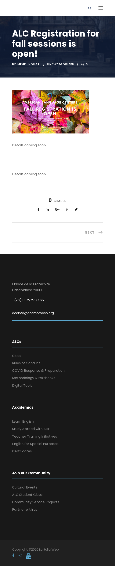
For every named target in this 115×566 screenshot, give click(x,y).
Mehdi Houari (29, 64)
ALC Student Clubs (27, 494)
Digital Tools (22, 385)
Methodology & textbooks (33, 378)
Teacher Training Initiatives (34, 436)
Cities (16, 355)
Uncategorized (60, 64)
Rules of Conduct (26, 363)
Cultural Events (24, 487)
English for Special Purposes (35, 443)
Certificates (22, 451)
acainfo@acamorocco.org (33, 313)
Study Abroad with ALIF (31, 428)
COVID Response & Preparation (38, 370)
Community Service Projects (35, 502)
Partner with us (24, 509)
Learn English (23, 421)
